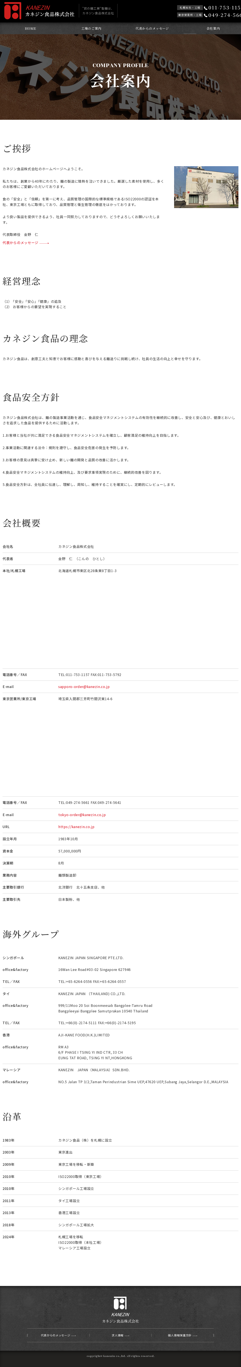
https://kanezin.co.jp (76, 826)
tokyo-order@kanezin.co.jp (82, 814)
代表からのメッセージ (152, 28)
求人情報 (118, 1335)
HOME (30, 28)
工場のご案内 (91, 28)
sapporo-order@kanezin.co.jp (84, 686)
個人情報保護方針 (179, 1335)
